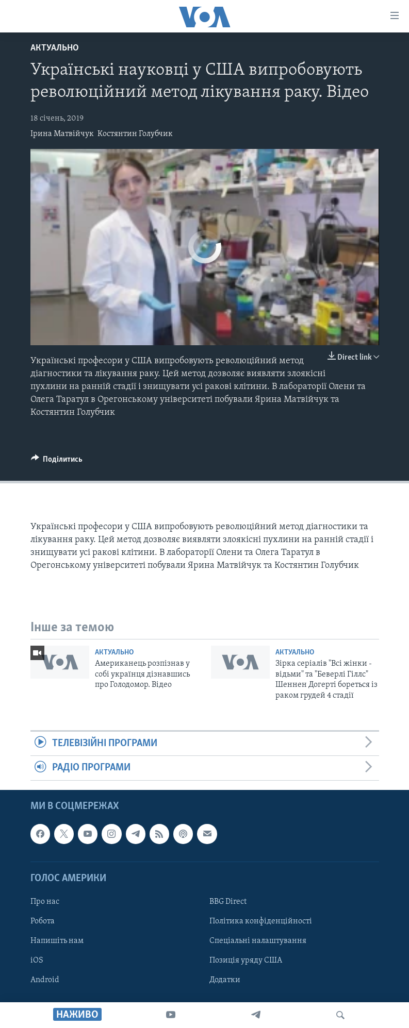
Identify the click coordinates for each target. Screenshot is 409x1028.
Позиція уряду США (245, 960)
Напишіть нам (57, 941)
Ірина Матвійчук (62, 134)
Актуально (54, 48)
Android (44, 980)
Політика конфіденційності (260, 921)
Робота (42, 921)
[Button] (57, 461)
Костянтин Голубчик (135, 134)
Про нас (44, 902)
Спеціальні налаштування (257, 941)
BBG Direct (228, 902)
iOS (36, 960)
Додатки (224, 980)
